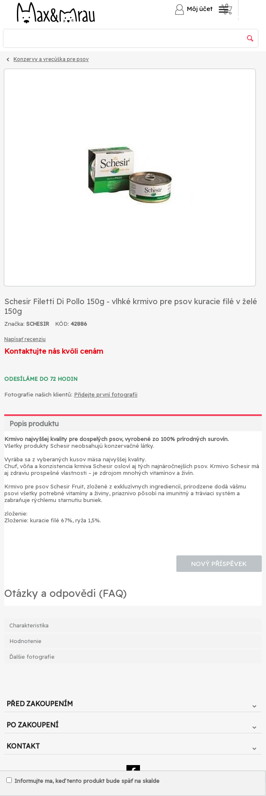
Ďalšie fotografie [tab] (32, 656)
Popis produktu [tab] (34, 423)
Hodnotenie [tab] (25, 641)
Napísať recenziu (25, 339)
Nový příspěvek (219, 564)
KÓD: (62, 323)
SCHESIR (37, 324)
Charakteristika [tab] (29, 625)
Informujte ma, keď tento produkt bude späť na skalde (82, 780)
